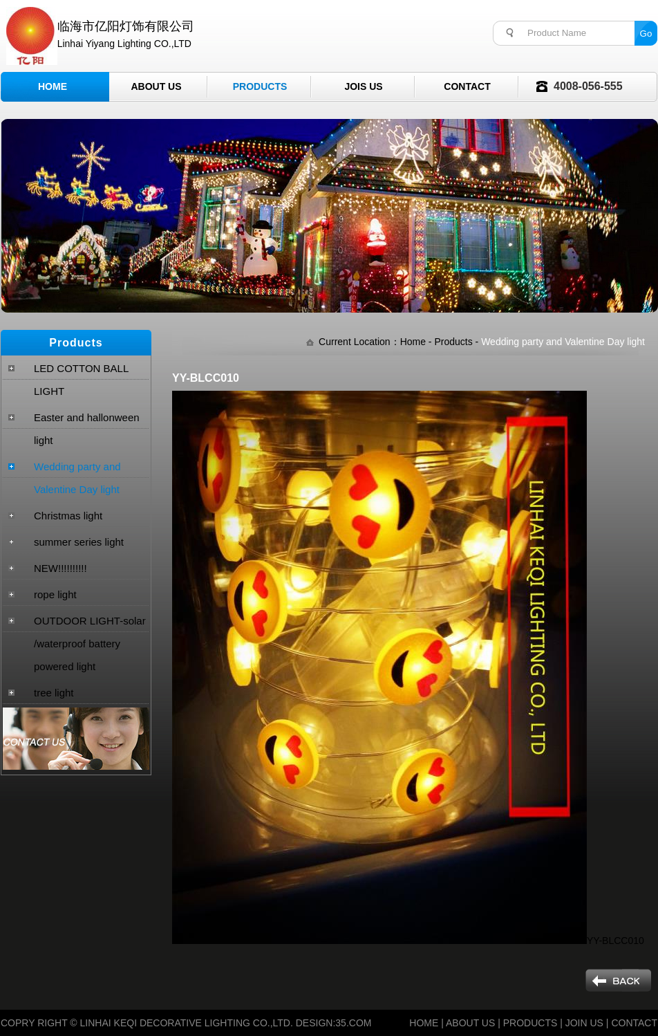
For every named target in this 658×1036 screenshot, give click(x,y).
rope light (55, 594)
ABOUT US (470, 1022)
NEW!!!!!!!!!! (60, 568)
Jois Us (363, 86)
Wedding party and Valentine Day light (77, 478)
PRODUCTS (530, 1022)
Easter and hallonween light (87, 428)
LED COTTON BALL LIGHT (81, 379)
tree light (54, 693)
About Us (156, 86)
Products (260, 86)
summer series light (79, 542)
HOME (423, 1022)
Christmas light (68, 515)
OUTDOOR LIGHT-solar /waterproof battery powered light (90, 643)
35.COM (353, 1022)
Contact (467, 86)
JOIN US (584, 1022)
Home (52, 86)
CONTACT (634, 1022)
